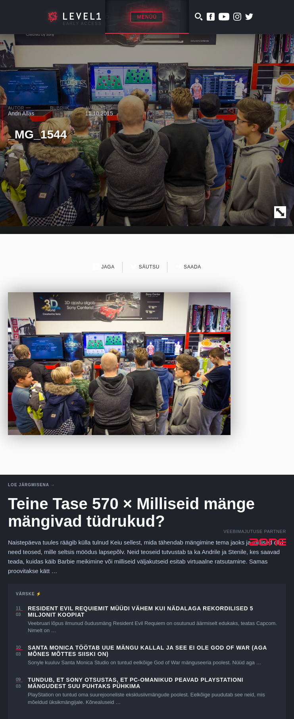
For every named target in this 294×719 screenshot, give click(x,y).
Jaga (104, 266)
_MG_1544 (37, 134)
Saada (188, 266)
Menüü (147, 17)
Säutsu (145, 266)
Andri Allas (21, 113)
